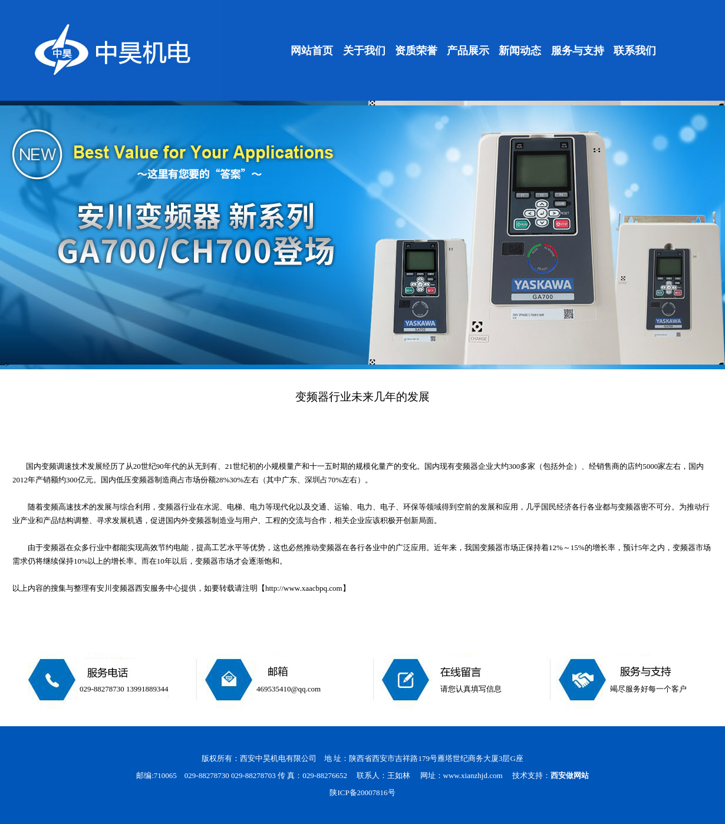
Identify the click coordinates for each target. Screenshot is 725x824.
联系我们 (635, 51)
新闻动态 (520, 51)
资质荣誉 (416, 51)
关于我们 (364, 51)
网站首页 (312, 51)
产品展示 (468, 51)
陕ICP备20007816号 (362, 792)
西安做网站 (570, 775)
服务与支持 (577, 51)
